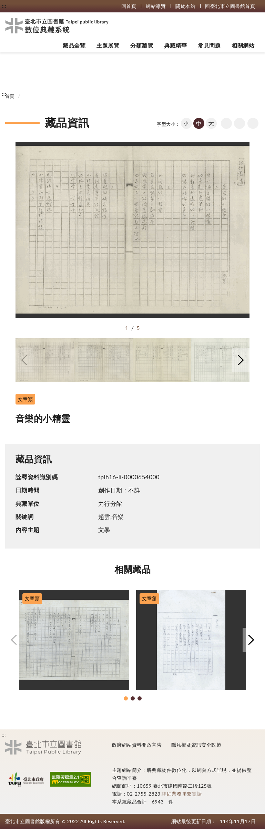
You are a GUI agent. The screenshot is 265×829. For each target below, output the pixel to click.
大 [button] (211, 123)
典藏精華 (175, 45)
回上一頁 (226, 123)
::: (4, 5)
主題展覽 (107, 45)
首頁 (9, 96)
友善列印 (239, 123)
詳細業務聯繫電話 (182, 794)
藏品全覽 (74, 45)
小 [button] (186, 123)
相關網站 (243, 45)
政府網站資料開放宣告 (137, 745)
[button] (24, 360)
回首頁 (128, 6)
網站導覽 (156, 6)
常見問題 (209, 45)
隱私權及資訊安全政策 (196, 745)
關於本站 (185, 6)
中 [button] (198, 123)
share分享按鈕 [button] (252, 123)
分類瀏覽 (141, 45)
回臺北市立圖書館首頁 (230, 6)
